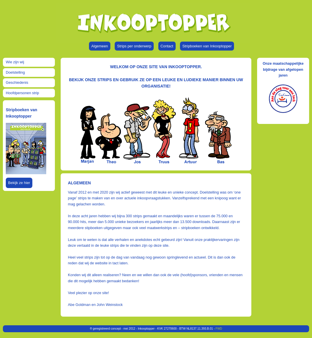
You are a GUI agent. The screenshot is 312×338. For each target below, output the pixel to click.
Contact (167, 46)
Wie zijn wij (15, 62)
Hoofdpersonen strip (22, 93)
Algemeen (99, 46)
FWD (219, 328)
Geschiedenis (17, 82)
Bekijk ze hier (19, 183)
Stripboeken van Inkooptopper (207, 46)
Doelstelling (15, 72)
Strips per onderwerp (134, 46)
